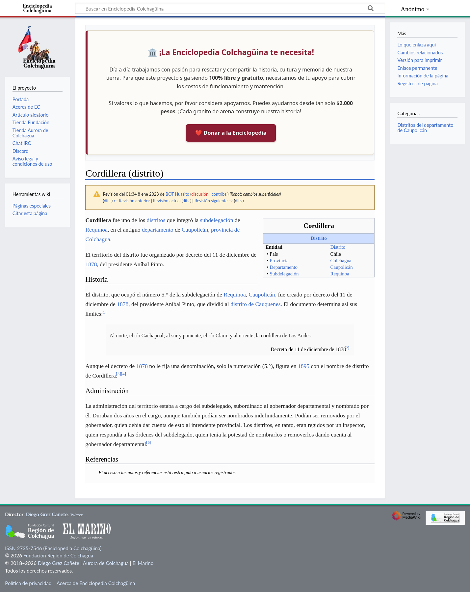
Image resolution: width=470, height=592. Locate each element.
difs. (107, 200)
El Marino (142, 563)
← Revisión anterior (132, 200)
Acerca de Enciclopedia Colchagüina (96, 583)
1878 (91, 264)
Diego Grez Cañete (47, 514)
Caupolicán (341, 267)
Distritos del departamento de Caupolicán (425, 127)
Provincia (279, 260)
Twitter (76, 514)
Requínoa (339, 273)
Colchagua (341, 260)
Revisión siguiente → (214, 200)
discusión (199, 194)
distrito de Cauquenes (255, 304)
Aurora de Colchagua (106, 563)
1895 (303, 366)
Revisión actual (166, 200)
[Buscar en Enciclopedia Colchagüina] (230, 8)
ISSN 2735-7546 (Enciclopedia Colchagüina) (53, 548)
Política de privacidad (28, 583)
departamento (157, 229)
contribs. (219, 194)
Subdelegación (284, 273)
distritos (156, 220)
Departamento (284, 267)
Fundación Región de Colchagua (58, 555)
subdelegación (216, 220)
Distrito (319, 238)
